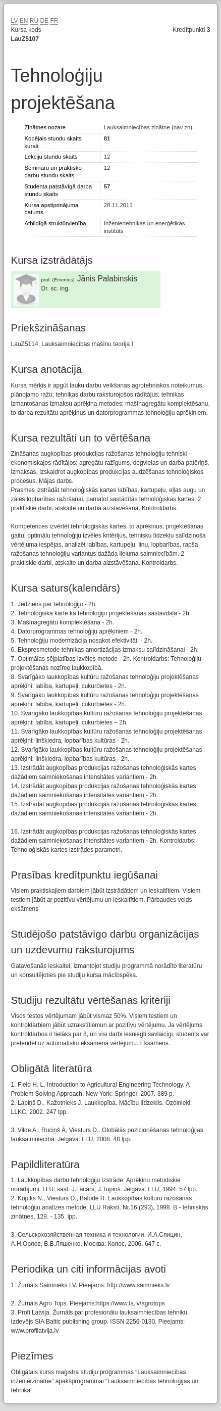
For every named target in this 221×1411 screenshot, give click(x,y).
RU (34, 20)
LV (14, 20)
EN (24, 20)
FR (54, 20)
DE (44, 20)
